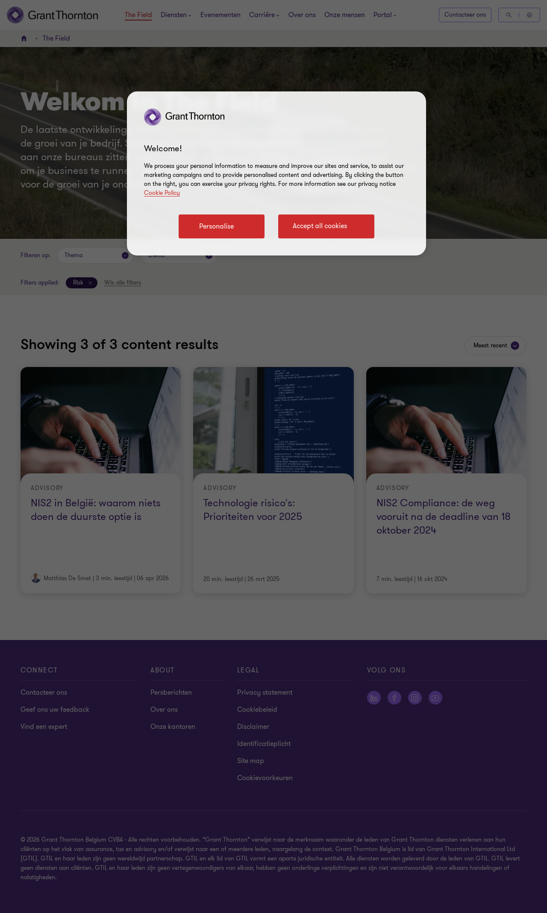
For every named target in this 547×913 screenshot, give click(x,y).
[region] (276, 173)
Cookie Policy (162, 193)
